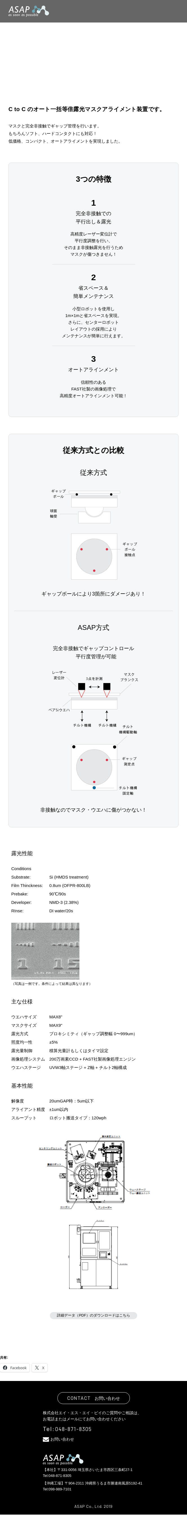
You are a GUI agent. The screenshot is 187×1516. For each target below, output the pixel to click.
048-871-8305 (77, 1430)
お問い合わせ (65, 1440)
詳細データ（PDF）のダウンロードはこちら (93, 1316)
